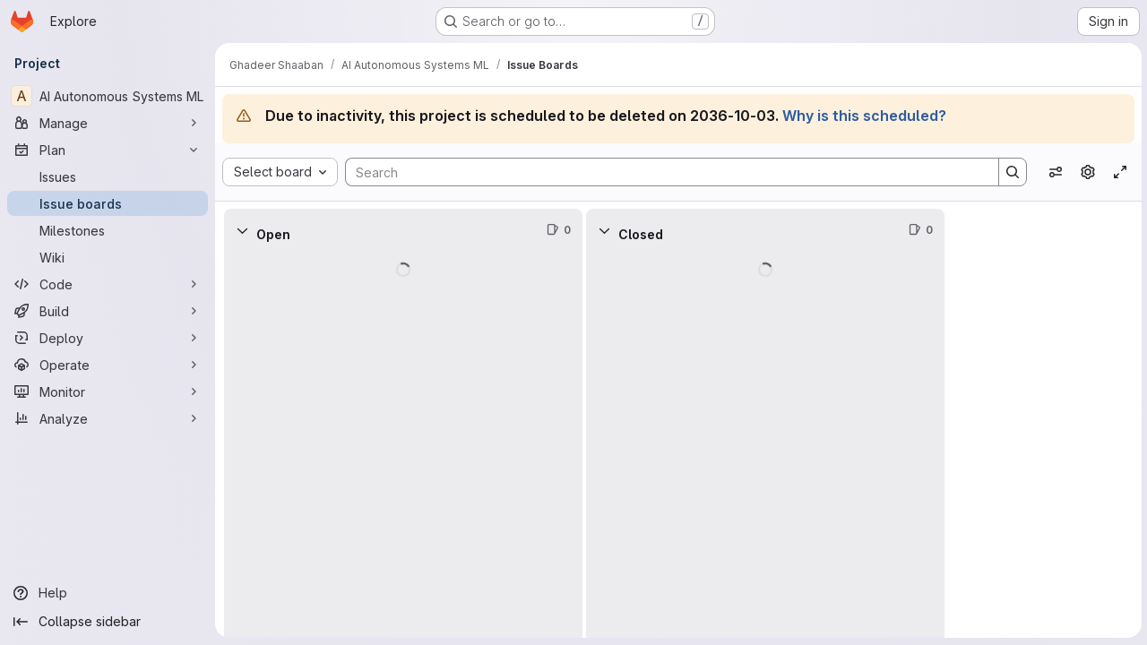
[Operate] (107, 364)
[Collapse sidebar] (107, 621)
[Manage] (107, 122)
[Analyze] (107, 418)
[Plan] (107, 149)
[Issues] (107, 176)
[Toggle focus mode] (1118, 172)
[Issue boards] (107, 203)
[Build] (107, 310)
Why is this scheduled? (864, 116)
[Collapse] (242, 230)
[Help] (107, 593)
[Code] (107, 284)
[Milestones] (107, 230)
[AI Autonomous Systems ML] (107, 95)
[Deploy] (107, 337)
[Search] (662, 172)
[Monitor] (107, 391)
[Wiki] (107, 257)
